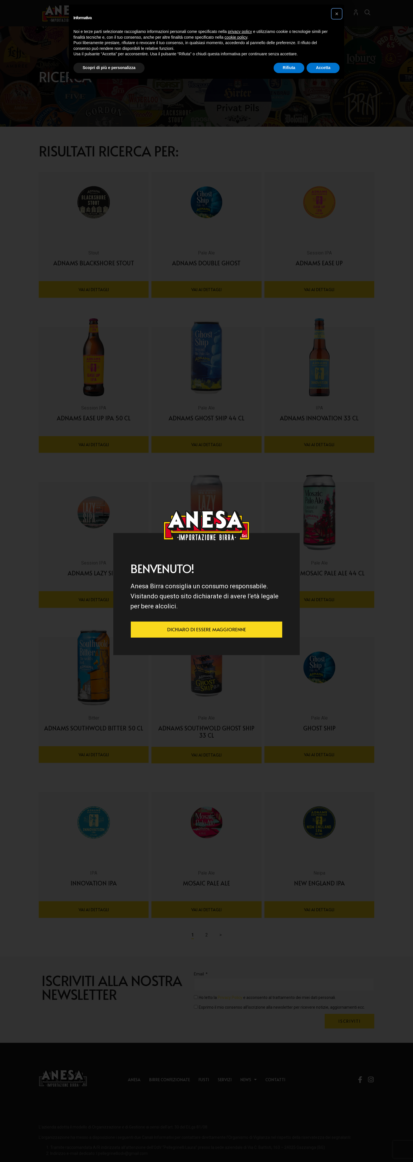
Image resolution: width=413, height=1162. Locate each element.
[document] (206, 581)
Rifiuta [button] (289, 67)
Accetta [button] (323, 67)
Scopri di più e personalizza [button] (109, 67)
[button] (336, 13)
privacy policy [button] (240, 31)
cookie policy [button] (236, 37)
